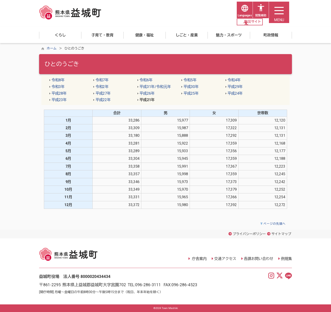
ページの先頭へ (274, 223)
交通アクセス (225, 259)
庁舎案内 (199, 259)
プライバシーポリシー (249, 234)
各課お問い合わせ (258, 259)
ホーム (52, 48)
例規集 (286, 259)
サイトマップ (281, 234)
